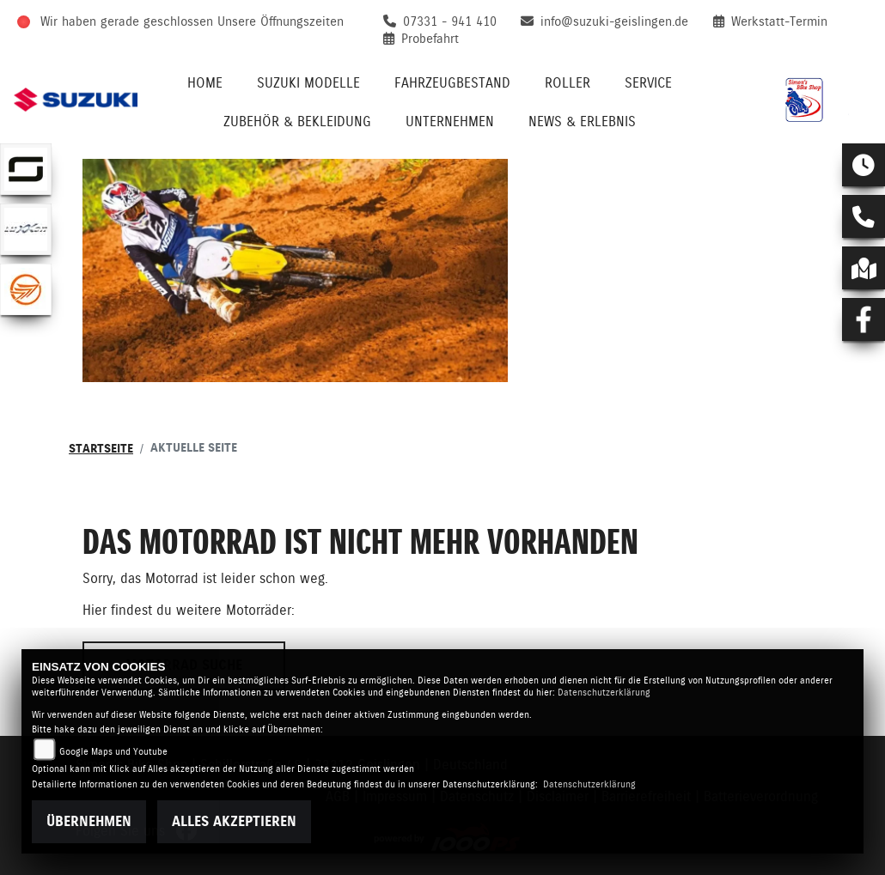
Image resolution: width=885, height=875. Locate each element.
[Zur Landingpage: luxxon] (26, 229)
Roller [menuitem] (567, 83)
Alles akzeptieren (234, 821)
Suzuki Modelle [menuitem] (308, 83)
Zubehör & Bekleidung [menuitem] (297, 121)
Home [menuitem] (205, 83)
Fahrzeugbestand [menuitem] (452, 83)
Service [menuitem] (648, 83)
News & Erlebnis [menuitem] (582, 121)
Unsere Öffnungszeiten (280, 21)
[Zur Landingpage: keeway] (26, 289)
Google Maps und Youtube (113, 751)
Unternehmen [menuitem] (450, 121)
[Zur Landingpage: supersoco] (26, 169)
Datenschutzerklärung (604, 692)
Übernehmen (88, 821)
